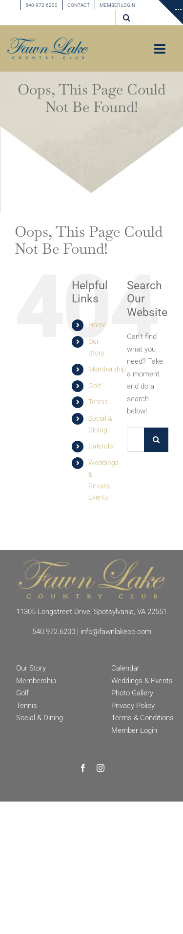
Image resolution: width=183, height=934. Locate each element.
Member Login (134, 730)
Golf (94, 386)
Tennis (98, 402)
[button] (126, 17)
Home (97, 325)
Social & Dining (39, 717)
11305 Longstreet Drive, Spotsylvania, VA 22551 (91, 611)
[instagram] (100, 768)
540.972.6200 (53, 631)
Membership (107, 369)
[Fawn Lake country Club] (47, 41)
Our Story (31, 668)
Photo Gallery (132, 693)
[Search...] (135, 440)
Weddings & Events (142, 680)
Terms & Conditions (142, 717)
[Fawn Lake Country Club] (92, 563)
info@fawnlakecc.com (116, 631)
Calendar (102, 446)
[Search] (156, 440)
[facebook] (83, 768)
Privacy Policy (133, 705)
